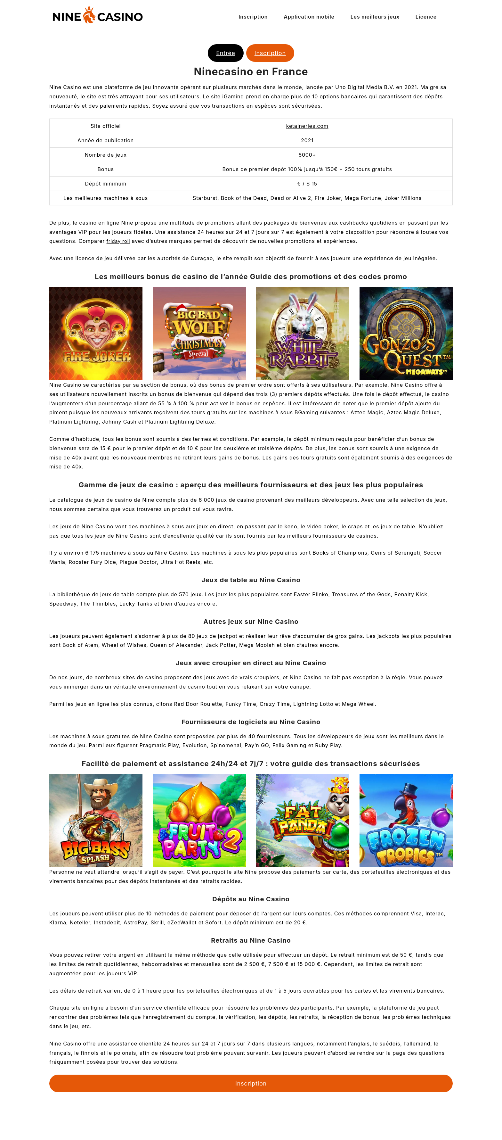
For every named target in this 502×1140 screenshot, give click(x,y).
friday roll (119, 241)
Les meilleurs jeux (375, 16)
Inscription (253, 16)
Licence (426, 16)
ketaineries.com (307, 126)
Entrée (225, 53)
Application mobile (309, 16)
